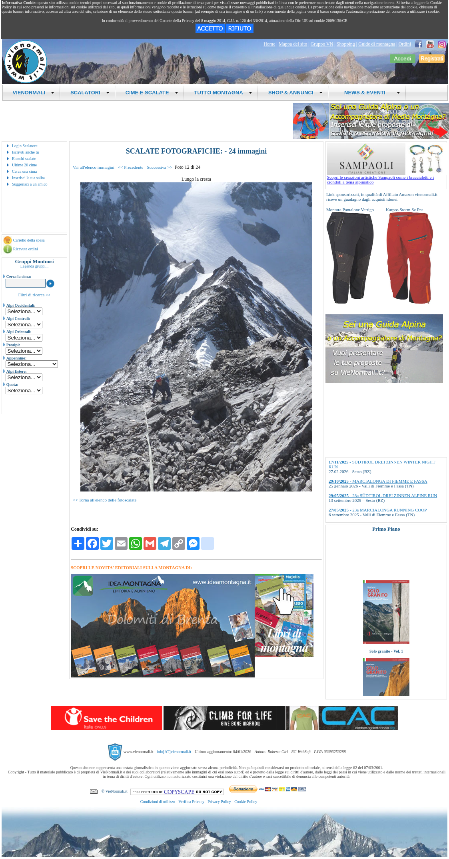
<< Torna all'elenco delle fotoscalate (104, 499)
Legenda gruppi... (34, 266)
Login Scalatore (25, 146)
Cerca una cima (24, 171)
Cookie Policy (245, 801)
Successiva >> (159, 167)
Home (269, 44)
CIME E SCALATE (152, 93)
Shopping (346, 44)
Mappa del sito (293, 44)
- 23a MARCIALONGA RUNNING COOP (378, 509)
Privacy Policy (219, 801)
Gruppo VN (322, 44)
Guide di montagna (376, 44)
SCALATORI (90, 93)
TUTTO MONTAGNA (223, 93)
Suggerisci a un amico (30, 184)
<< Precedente (130, 167)
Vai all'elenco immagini (93, 167)
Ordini (405, 44)
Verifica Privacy (191, 801)
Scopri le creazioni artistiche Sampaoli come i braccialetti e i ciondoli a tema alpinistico (387, 177)
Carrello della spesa (29, 240)
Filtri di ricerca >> (34, 294)
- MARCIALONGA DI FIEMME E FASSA (378, 481)
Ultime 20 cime (24, 165)
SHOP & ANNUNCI (295, 93)
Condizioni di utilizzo (157, 801)
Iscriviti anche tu (25, 152)
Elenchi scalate (24, 158)
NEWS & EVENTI (369, 93)
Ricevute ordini (25, 249)
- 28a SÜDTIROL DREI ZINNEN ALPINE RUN (383, 495)
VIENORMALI (34, 93)
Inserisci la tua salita (28, 178)
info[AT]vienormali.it (174, 751)
